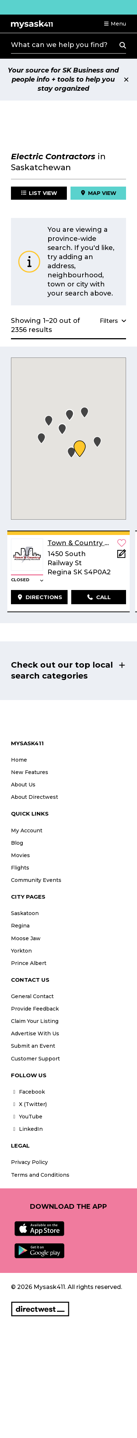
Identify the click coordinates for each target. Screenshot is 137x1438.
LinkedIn (27, 1129)
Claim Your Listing (34, 1021)
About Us (23, 784)
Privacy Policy (29, 1162)
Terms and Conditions (40, 1175)
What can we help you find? (59, 45)
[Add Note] (121, 555)
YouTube (26, 1116)
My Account (26, 830)
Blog (17, 843)
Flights (20, 867)
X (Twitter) (29, 1104)
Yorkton (21, 950)
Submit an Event (33, 1046)
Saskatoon (25, 913)
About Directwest (34, 797)
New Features (29, 772)
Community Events (36, 880)
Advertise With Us (35, 1033)
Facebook (28, 1092)
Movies (20, 855)
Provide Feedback (35, 1008)
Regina (20, 925)
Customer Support (35, 1058)
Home (19, 760)
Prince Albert (28, 963)
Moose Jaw (26, 938)
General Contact (32, 996)
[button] (114, 24)
